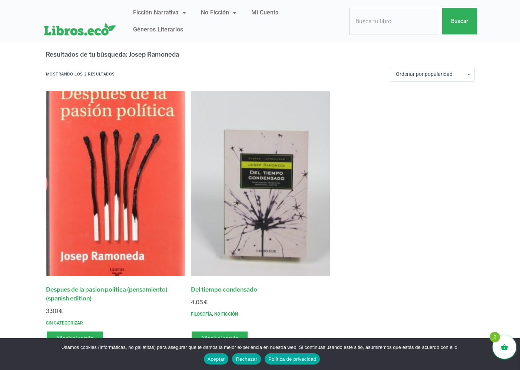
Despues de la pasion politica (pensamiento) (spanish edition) (107, 294)
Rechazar (246, 359)
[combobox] (394, 21)
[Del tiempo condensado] (260, 183)
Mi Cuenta (265, 12)
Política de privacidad (292, 359)
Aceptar (216, 359)
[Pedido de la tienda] (432, 74)
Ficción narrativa (159, 12)
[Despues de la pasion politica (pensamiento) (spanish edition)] (115, 183)
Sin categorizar (64, 323)
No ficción (218, 12)
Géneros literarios (158, 29)
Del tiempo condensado (224, 289)
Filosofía (201, 314)
